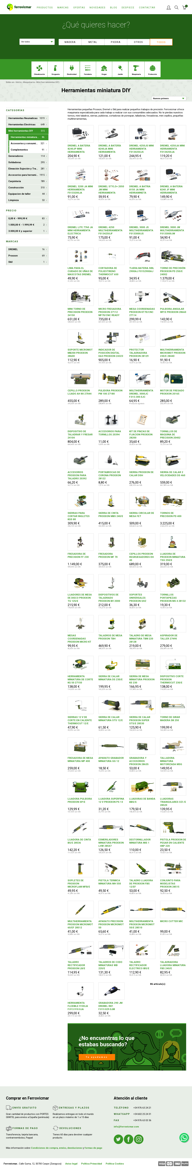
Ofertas (79, 7)
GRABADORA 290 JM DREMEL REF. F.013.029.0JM (110, 1006)
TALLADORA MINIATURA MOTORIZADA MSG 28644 (171, 761)
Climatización (39, 70)
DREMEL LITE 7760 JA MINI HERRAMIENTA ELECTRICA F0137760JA (80, 230)
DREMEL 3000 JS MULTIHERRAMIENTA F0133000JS (141, 230)
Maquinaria (136, 70)
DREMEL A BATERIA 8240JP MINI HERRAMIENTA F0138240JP (79, 149)
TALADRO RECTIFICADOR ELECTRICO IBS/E (139, 965)
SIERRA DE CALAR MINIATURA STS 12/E (110, 719)
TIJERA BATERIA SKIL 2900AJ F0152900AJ (141, 270)
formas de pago (93, 1148)
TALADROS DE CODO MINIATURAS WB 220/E (110, 965)
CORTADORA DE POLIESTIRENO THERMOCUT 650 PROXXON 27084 (108, 271)
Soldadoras (26, 162)
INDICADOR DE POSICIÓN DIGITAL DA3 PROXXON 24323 (110, 352)
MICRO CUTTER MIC (171, 921)
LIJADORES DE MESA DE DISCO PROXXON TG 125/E (80, 597)
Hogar (104, 70)
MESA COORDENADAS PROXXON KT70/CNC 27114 (142, 312)
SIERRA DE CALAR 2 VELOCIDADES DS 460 (172, 474)
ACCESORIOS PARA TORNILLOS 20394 (109, 433)
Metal (92, 42)
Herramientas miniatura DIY (27, 137)
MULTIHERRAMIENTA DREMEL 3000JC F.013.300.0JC (141, 393)
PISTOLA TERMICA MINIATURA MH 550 (109, 882)
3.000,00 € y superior (26, 231)
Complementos (27, 150)
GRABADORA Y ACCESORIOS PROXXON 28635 (139, 761)
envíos (62, 1148)
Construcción (26, 188)
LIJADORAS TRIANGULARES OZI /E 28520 (173, 802)
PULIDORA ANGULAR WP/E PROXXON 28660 (173, 311)
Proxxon (26, 256)
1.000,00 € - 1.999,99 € (26, 225)
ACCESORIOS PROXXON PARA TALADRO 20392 (77, 475)
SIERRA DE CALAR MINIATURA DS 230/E (110, 678)
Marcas (63, 7)
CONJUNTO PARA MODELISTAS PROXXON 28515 (170, 883)
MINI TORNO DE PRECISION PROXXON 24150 (80, 312)
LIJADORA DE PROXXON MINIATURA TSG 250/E (172, 557)
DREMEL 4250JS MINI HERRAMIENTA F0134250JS (141, 148)
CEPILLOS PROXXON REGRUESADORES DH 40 (141, 557)
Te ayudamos (97, 1057)
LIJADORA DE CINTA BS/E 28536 (79, 841)
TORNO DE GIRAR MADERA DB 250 (170, 719)
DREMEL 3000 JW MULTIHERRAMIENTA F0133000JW (172, 230)
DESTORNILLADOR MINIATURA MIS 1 (140, 841)
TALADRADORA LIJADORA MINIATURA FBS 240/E (173, 965)
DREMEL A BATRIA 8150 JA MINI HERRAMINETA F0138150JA (139, 189)
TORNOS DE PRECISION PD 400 (170, 515)
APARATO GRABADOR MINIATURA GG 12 (111, 760)
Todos (161, 42)
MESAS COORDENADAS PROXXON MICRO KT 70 (79, 638)
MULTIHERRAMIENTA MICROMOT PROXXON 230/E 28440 (172, 352)
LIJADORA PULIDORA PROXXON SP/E (80, 800)
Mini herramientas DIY (47, 82)
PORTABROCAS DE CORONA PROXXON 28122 (109, 475)
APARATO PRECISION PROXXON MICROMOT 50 (111, 924)
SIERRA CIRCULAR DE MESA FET (141, 515)
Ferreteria (88, 70)
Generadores (26, 156)
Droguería (56, 70)
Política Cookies (115, 1163)
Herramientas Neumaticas (26, 118)
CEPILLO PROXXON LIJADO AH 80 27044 (79, 392)
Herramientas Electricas (26, 125)
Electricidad (71, 70)
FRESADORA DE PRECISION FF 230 (78, 555)
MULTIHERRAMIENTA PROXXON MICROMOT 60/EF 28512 (80, 924)
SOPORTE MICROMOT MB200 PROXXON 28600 (80, 352)
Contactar (147, 7)
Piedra (116, 42)
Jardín (120, 70)
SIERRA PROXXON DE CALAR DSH (141, 474)
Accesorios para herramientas (26, 175)
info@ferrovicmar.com (126, 1126)
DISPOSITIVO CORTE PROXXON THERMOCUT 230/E (172, 679)
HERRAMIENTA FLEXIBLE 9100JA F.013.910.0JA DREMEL (78, 1006)
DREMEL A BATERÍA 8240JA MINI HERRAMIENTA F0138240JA (109, 149)
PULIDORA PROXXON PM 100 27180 (110, 392)
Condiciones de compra (44, 1148)
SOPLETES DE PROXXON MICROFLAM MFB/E (79, 883)
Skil (26, 262)
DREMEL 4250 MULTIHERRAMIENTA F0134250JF (110, 230)
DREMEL (26, 249)
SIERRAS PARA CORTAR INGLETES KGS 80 (79, 516)
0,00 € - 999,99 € (26, 218)
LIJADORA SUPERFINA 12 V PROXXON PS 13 (111, 800)
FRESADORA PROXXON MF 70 (108, 555)
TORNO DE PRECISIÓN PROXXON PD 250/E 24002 (172, 271)
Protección (152, 70)
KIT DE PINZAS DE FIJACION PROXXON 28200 (140, 434)
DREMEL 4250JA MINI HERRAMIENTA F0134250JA (172, 148)
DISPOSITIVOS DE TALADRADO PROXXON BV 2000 (109, 597)
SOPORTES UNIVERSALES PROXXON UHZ (137, 597)
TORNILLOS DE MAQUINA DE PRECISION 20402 (170, 434)
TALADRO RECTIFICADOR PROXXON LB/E (76, 965)
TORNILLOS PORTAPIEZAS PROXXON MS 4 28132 (173, 597)
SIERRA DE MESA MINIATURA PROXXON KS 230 (142, 679)
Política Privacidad (91, 1163)
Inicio (18, 82)
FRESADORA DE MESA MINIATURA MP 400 (80, 760)
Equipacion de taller (26, 194)
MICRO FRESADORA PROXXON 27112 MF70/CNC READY (109, 312)
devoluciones (74, 1148)
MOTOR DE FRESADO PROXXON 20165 (172, 392)
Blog (113, 7)
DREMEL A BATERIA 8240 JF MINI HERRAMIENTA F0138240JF (171, 189)
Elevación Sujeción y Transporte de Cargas (28, 169)
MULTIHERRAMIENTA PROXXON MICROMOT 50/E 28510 (142, 924)
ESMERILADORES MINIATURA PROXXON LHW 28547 (111, 842)
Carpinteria (26, 181)
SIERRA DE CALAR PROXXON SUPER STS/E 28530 (139, 720)
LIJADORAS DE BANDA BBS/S (142, 800)
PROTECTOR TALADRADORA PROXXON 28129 (139, 352)
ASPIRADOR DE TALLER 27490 (168, 637)
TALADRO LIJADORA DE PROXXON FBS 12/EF (141, 883)
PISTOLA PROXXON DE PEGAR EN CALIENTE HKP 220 (173, 842)
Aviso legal (71, 1163)
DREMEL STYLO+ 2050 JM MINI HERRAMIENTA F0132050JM (111, 189)
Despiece (128, 7)
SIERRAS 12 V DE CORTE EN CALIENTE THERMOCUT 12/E (80, 720)
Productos (45, 7)
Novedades (98, 7)
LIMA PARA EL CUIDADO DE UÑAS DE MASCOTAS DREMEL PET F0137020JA (80, 271)
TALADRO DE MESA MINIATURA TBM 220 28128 (141, 638)
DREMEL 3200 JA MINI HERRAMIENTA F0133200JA (80, 189)
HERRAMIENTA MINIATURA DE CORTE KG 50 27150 (80, 679)
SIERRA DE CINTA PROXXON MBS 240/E (110, 515)
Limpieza (26, 200)
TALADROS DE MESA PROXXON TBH (110, 637)
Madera (70, 42)
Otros (138, 42)
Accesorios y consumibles (27, 143)
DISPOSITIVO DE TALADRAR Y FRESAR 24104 (80, 434)
